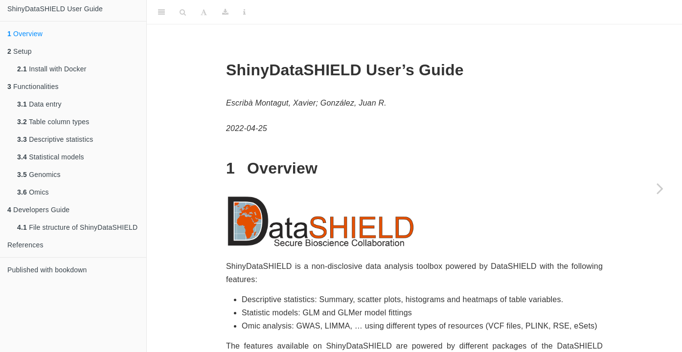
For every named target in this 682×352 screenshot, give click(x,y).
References (25, 245)
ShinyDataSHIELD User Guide (55, 9)
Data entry (39, 104)
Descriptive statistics (55, 139)
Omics (33, 192)
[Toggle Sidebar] (161, 12)
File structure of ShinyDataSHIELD (77, 227)
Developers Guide (38, 210)
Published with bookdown (47, 270)
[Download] (225, 12)
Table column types (53, 122)
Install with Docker (52, 69)
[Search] (182, 12)
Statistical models (50, 157)
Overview (25, 34)
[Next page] (660, 188)
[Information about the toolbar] (244, 12)
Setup (19, 51)
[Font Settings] (203, 12)
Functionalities (33, 86)
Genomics (39, 174)
